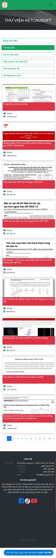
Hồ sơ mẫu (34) (10, 54)
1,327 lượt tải (11, 389)
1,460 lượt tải (11, 155)
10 (49, 438)
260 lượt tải (10, 194)
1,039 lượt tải (11, 116)
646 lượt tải (10, 311)
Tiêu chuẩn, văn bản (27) (15, 61)
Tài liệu (9, 113)
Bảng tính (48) (10, 40)
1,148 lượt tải (11, 428)
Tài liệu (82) (9, 47)
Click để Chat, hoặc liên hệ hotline (29, 552)
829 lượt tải (10, 272)
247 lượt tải (10, 233)
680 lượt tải (10, 350)
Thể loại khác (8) (11, 68)
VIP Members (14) (12, 75)
